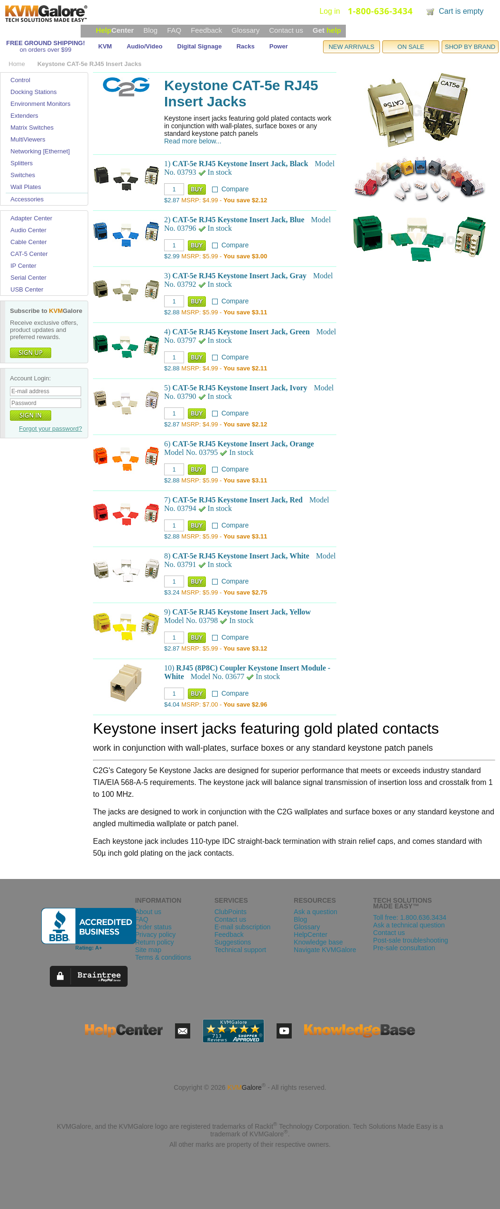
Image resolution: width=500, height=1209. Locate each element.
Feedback (206, 30)
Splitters (21, 163)
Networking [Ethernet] (40, 151)
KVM (105, 46)
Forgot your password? (50, 428)
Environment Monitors (40, 103)
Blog (150, 30)
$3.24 (172, 592)
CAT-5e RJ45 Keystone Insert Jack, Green (240, 332)
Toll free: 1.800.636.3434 (409, 917)
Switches (22, 175)
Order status (153, 927)
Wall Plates (25, 186)
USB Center (26, 289)
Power (278, 46)
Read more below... (193, 141)
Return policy (154, 942)
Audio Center (28, 230)
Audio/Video (145, 46)
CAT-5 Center (29, 253)
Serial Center (28, 277)
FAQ (174, 30)
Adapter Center (31, 218)
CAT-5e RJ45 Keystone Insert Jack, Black (240, 164)
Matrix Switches (32, 127)
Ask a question (315, 912)
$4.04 (172, 704)
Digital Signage (199, 46)
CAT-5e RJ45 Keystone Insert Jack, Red (237, 500)
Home (17, 63)
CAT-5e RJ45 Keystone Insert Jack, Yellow (241, 612)
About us (148, 912)
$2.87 (172, 200)
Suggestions (232, 942)
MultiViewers (27, 139)
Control (20, 80)
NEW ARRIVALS (352, 46)
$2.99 (172, 256)
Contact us (286, 30)
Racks (245, 46)
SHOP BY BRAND (470, 46)
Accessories (27, 199)
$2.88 (172, 312)
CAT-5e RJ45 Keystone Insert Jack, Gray (239, 276)
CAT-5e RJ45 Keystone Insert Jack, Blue (238, 220)
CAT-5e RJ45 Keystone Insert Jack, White (240, 556)
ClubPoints (230, 912)
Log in (329, 11)
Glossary (245, 30)
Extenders (24, 115)
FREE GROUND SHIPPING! (45, 43)
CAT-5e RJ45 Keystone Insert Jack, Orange (243, 444)
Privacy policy (155, 934)
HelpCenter (310, 934)
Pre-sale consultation (404, 948)
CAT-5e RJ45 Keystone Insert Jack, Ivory (239, 388)
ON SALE (411, 46)
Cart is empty (461, 11)
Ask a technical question (409, 925)
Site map (148, 950)
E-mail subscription (242, 927)
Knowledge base (318, 942)
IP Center (23, 265)
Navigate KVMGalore (325, 950)
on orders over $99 (45, 49)
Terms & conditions (163, 957)
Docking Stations (33, 91)
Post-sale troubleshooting (410, 940)
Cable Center (28, 242)
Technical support (240, 950)
